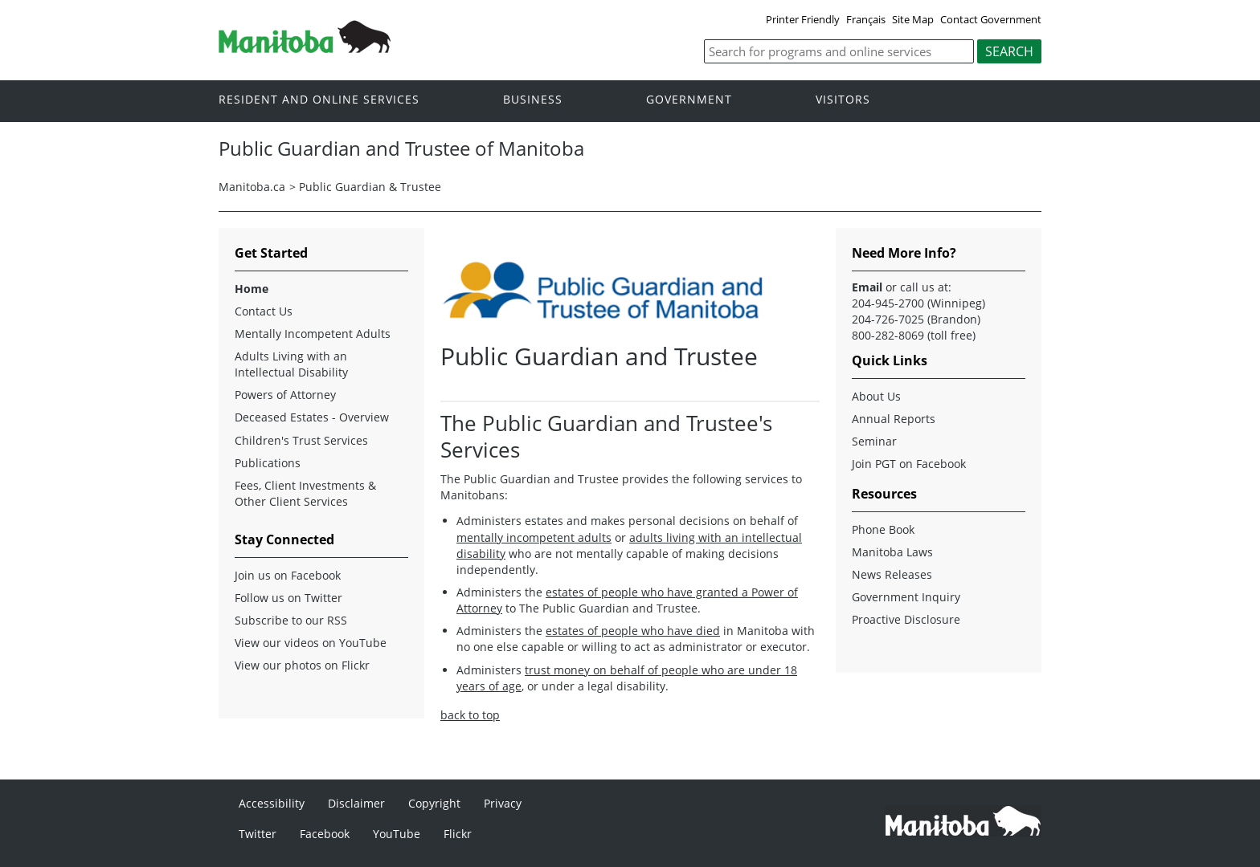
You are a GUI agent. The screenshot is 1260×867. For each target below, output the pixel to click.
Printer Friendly (803, 19)
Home (251, 288)
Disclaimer (356, 803)
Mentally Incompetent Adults (313, 333)
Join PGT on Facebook (909, 463)
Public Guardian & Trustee (370, 186)
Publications (268, 462)
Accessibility (272, 803)
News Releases (892, 574)
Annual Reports (893, 418)
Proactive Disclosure (906, 619)
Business (532, 100)
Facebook (325, 833)
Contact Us (263, 311)
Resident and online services (319, 100)
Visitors (843, 100)
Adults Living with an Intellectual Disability (291, 364)
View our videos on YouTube (311, 642)
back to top (470, 714)
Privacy (503, 803)
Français (866, 19)
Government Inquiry (906, 596)
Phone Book (883, 529)
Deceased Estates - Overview (312, 417)
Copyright (434, 803)
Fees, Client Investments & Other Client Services (305, 493)
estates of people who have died (633, 630)
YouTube (396, 833)
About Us (876, 396)
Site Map (913, 19)
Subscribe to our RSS (291, 620)
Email (867, 287)
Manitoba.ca (252, 186)
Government (689, 100)
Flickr (458, 833)
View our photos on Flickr (302, 665)
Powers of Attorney (285, 394)
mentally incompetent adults (534, 537)
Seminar (874, 441)
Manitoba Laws (892, 552)
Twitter (257, 833)
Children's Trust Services (301, 440)
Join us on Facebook (288, 575)
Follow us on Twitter (288, 597)
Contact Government (990, 19)
